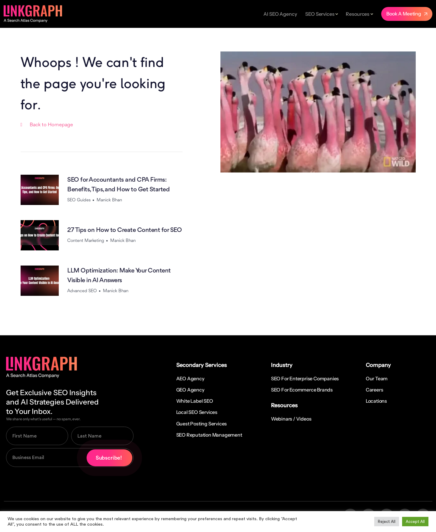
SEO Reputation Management (209, 435)
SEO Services (319, 14)
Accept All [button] (415, 522)
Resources (357, 14)
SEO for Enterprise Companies (305, 378)
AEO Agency (190, 378)
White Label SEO (194, 401)
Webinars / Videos (291, 419)
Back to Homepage (51, 124)
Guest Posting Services (201, 424)
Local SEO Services (196, 412)
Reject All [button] (386, 522)
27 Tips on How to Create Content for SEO (124, 230)
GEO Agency (190, 390)
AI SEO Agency (280, 14)
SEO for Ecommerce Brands (302, 390)
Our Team (377, 378)
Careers (374, 390)
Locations (376, 401)
